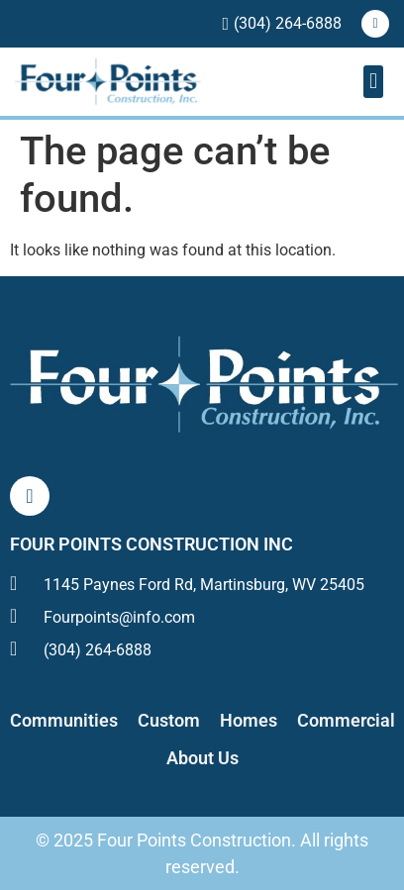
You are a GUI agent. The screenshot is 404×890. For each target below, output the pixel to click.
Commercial (346, 720)
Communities (64, 720)
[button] (372, 81)
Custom (169, 720)
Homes (248, 720)
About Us (202, 757)
